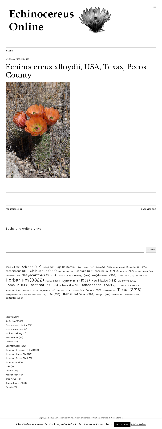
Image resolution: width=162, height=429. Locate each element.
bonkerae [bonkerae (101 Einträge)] (119, 267)
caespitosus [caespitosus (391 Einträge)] (17, 271)
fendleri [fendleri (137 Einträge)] (141, 275)
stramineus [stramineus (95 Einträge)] (109, 290)
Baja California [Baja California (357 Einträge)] (69, 267)
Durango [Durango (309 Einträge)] (81, 275)
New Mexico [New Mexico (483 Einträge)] (103, 280)
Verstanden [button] (122, 424)
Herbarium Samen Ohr (16, 358)
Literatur (9, 370)
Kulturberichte (12, 362)
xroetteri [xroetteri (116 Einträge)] (117, 295)
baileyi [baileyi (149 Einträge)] (48, 267)
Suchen (151, 249)
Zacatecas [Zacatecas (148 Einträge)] (132, 294)
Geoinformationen (14, 346)
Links (8, 366)
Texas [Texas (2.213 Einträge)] (129, 289)
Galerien (9, 341)
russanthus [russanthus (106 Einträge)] (13, 290)
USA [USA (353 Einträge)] (54, 294)
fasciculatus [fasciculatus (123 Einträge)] (126, 275)
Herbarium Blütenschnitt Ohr (19, 350)
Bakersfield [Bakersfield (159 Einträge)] (104, 267)
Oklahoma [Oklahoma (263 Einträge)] (127, 280)
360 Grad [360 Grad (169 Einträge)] (13, 267)
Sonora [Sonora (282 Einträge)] (93, 290)
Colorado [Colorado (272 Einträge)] (125, 271)
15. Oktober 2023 (13, 59)
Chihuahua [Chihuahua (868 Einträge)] (43, 271)
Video (8, 387)
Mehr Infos (138, 424)
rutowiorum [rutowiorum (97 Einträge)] (28, 290)
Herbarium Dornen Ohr (16, 354)
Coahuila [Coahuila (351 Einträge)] (84, 271)
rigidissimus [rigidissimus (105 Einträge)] (121, 285)
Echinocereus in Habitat (17, 325)
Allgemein (10, 317)
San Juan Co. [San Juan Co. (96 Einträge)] (64, 290)
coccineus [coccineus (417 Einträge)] (105, 271)
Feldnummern (12, 337)
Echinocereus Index (15, 329)
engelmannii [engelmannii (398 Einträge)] (104, 275)
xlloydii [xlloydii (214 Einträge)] (103, 294)
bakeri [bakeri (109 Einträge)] (89, 267)
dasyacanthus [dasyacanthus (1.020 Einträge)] (39, 275)
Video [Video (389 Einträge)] (86, 294)
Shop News (11, 379)
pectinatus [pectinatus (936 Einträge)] (44, 285)
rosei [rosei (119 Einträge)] (134, 285)
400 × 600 (24, 59)
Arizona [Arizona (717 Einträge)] (31, 267)
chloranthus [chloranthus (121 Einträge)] (65, 271)
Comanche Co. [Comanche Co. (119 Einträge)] (144, 271)
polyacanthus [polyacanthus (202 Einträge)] (70, 285)
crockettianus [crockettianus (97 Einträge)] (13, 276)
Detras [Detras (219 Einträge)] (64, 275)
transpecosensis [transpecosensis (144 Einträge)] (16, 294)
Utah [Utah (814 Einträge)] (70, 294)
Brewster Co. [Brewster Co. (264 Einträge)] (136, 267)
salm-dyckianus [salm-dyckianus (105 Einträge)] (45, 290)
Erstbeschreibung (14, 333)
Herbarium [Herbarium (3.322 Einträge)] (25, 280)
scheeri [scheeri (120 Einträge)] (78, 290)
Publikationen (12, 375)
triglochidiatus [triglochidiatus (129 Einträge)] (37, 295)
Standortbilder (12, 383)
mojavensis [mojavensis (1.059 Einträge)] (74, 280)
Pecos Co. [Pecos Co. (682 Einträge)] (17, 285)
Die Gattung (11, 321)
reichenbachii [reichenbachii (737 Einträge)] (97, 285)
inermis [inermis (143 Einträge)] (51, 281)
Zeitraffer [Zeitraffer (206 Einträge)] (14, 297)
